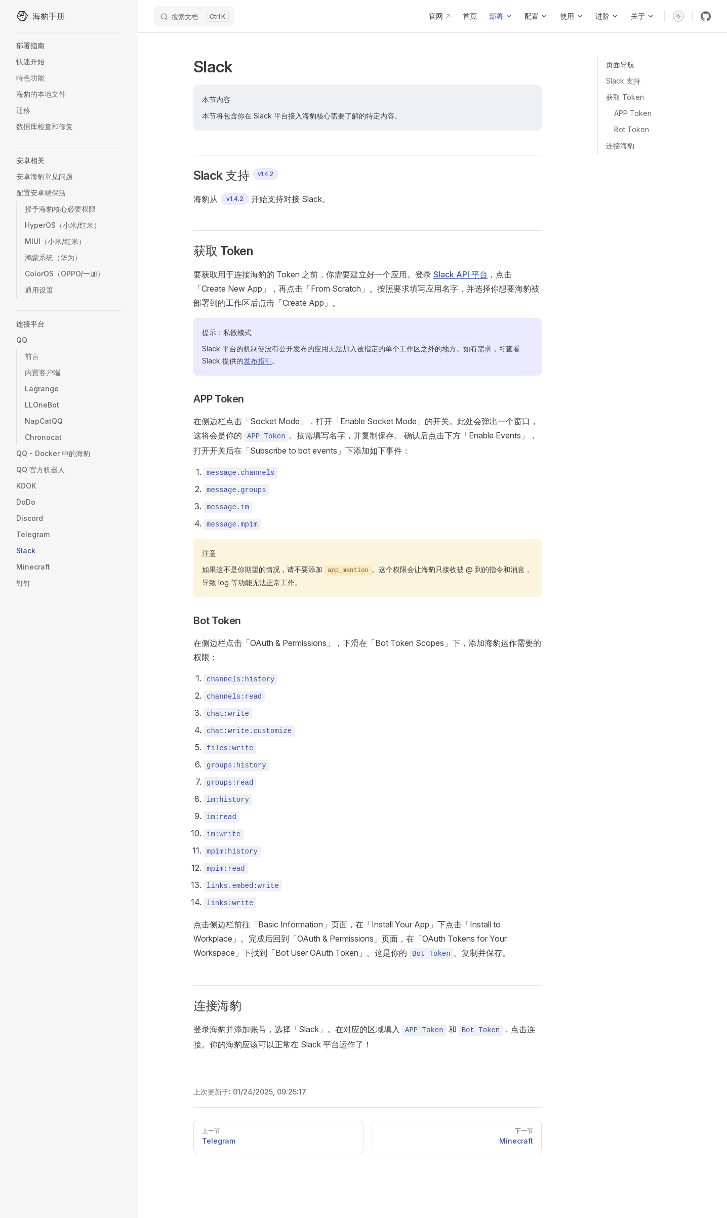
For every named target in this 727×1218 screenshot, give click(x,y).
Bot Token (631, 129)
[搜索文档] (194, 16)
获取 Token (625, 97)
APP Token (633, 113)
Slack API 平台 (460, 274)
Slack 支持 (623, 80)
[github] (706, 16)
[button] (69, 45)
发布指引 (258, 360)
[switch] (678, 16)
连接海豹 (620, 145)
